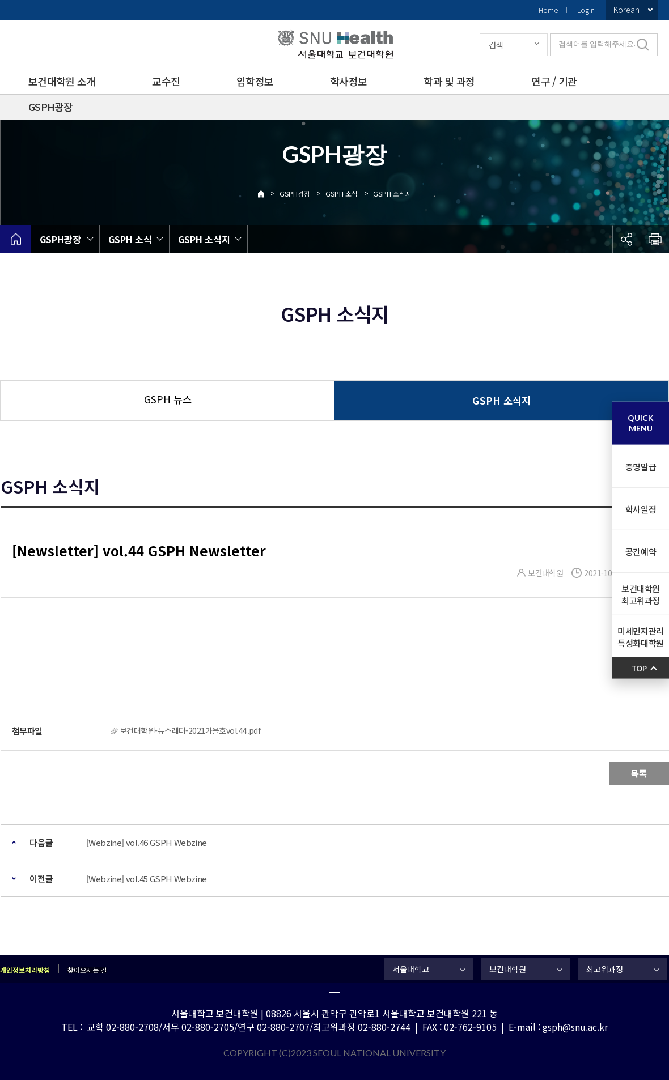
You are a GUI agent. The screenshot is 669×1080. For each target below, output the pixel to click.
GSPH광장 (50, 106)
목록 (639, 773)
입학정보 (254, 81)
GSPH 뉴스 (168, 399)
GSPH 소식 (341, 193)
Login (586, 10)
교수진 (166, 81)
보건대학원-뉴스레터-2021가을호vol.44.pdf (190, 730)
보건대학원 (507, 969)
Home (548, 10)
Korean (626, 9)
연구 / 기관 (554, 81)
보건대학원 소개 (61, 81)
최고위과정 (604, 969)
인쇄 (655, 239)
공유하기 (626, 239)
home (15, 239)
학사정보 (348, 81)
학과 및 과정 (449, 81)
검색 (496, 44)
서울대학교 (410, 969)
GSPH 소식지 (392, 193)
